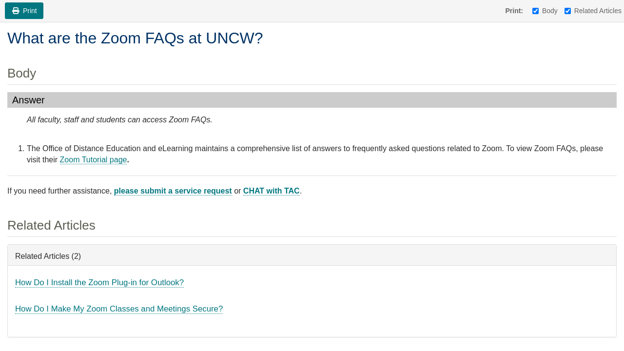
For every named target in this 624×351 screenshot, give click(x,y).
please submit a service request (173, 191)
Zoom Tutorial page (93, 160)
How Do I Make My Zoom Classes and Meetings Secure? (119, 308)
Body (545, 11)
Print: (514, 11)
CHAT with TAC (271, 191)
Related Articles (593, 11)
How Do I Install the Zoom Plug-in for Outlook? (99, 282)
